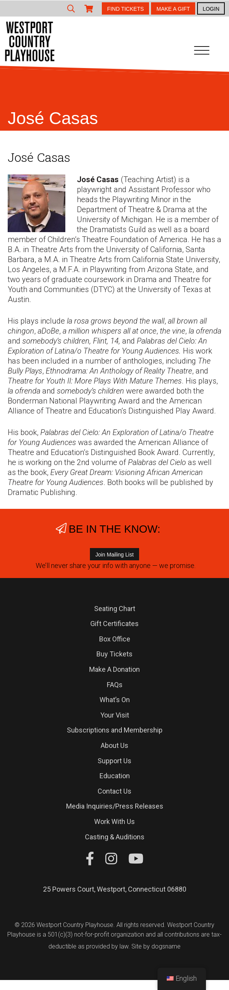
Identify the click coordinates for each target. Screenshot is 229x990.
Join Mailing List (114, 554)
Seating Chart (114, 609)
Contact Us (114, 791)
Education (115, 776)
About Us (114, 745)
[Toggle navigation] (201, 51)
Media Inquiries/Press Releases (114, 806)
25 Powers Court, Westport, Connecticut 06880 (114, 889)
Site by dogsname (156, 946)
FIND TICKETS (125, 9)
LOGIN (210, 9)
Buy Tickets (114, 654)
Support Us (114, 761)
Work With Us (114, 821)
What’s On (115, 700)
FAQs (115, 685)
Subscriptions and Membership (115, 730)
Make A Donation (114, 669)
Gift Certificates (114, 624)
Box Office (114, 639)
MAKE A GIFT (173, 9)
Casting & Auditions (114, 837)
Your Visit (114, 715)
